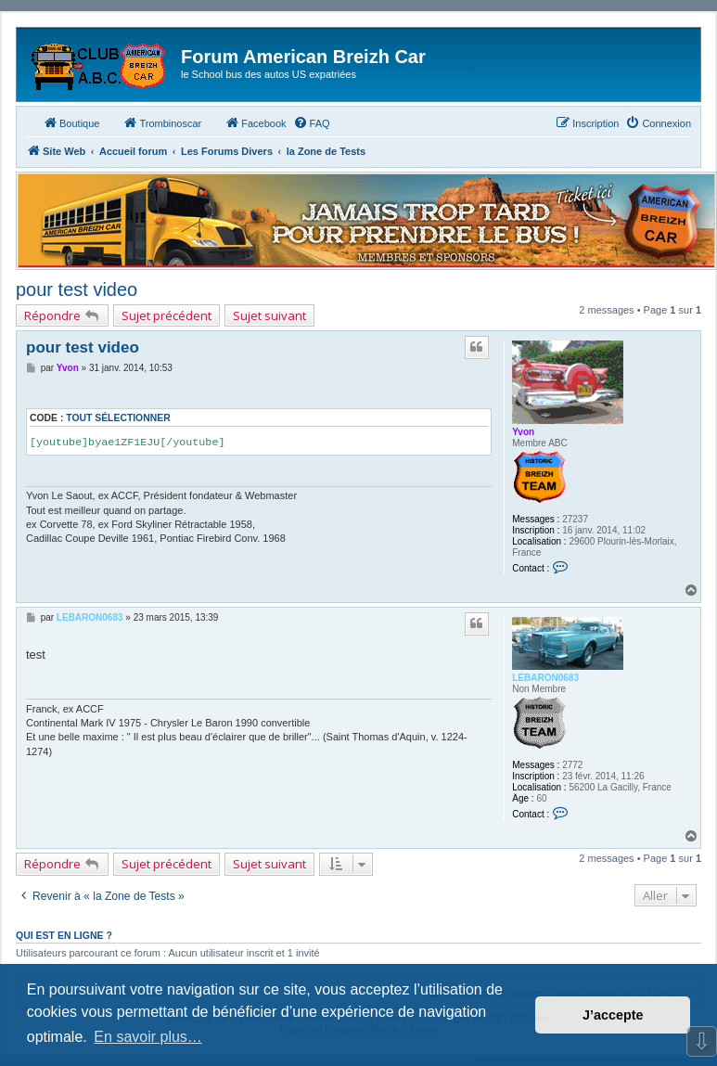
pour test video (76, 289)
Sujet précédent (166, 315)
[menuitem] (311, 123)
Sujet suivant (269, 315)
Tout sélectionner (118, 418)
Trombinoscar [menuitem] (161, 122)
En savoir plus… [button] (148, 1037)
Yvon (523, 432)
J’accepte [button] (613, 1015)
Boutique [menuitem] (71, 122)
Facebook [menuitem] (255, 122)
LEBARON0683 (545, 678)
